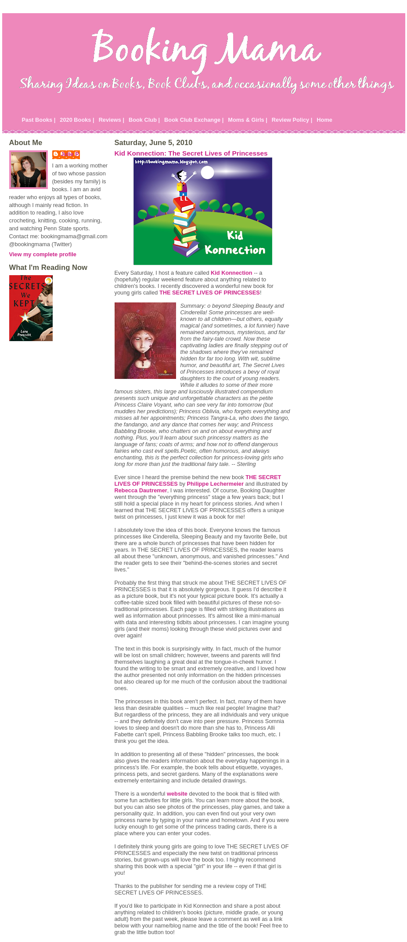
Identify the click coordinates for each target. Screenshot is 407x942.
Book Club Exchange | (193, 119)
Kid (231, 272)
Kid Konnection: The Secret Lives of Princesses (191, 153)
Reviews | (111, 119)
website (177, 793)
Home (324, 119)
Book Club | (144, 119)
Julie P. (70, 154)
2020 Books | (77, 119)
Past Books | (39, 119)
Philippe (215, 483)
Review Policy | (292, 119)
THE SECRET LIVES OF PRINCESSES (209, 292)
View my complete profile (42, 254)
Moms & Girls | (247, 119)
